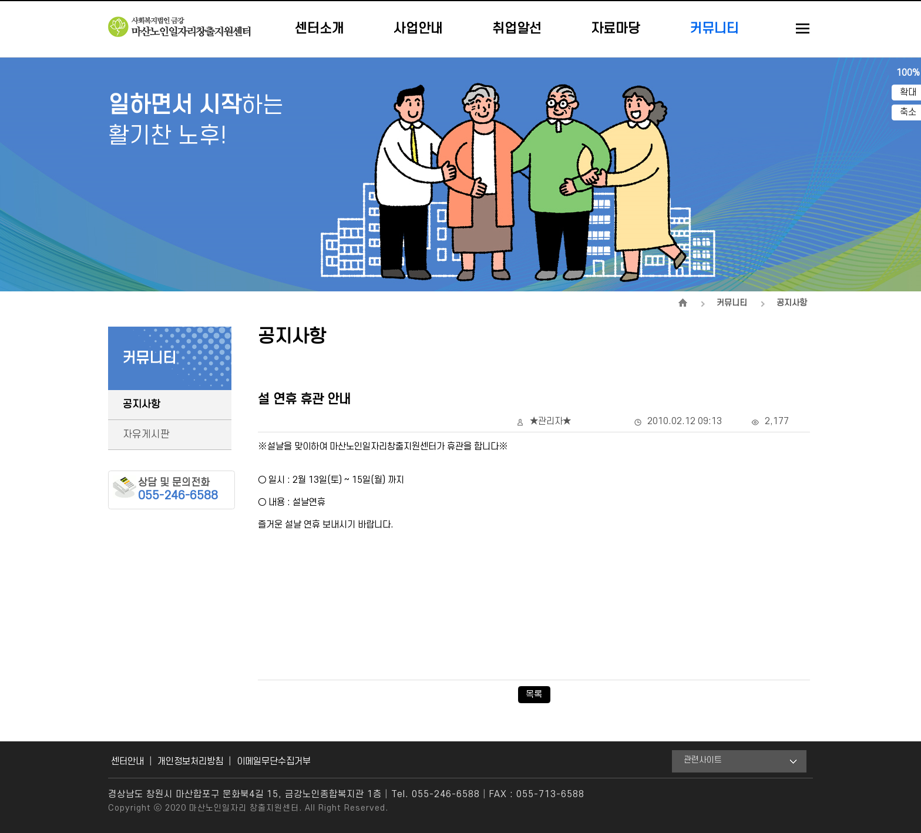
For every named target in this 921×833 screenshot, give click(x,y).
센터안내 (127, 761)
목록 (534, 694)
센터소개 (319, 29)
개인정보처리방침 (190, 761)
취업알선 (517, 29)
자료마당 (615, 29)
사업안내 (418, 29)
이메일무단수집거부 (274, 761)
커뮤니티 (714, 29)
